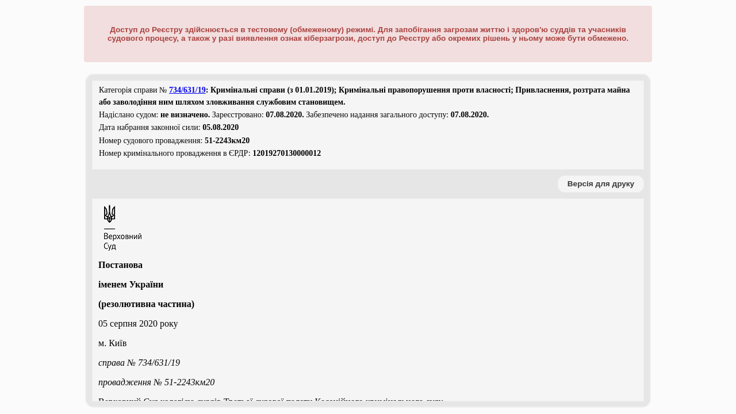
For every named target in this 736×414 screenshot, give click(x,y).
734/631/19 (187, 90)
